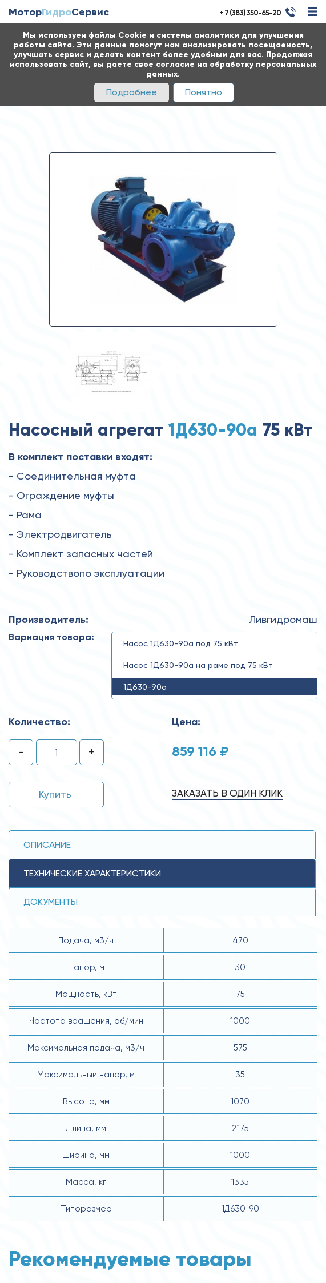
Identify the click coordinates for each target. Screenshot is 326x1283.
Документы (50, 901)
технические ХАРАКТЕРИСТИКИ (92, 873)
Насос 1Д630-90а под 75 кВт (180, 643)
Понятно (203, 92)
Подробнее (131, 92)
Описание (47, 844)
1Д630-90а (145, 686)
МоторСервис (59, 12)
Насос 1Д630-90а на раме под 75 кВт (198, 665)
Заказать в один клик (227, 793)
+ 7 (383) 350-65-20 (250, 13)
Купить (55, 794)
